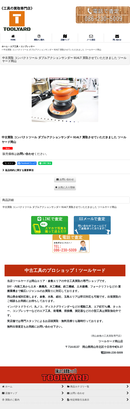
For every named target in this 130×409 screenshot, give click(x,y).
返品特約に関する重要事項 (18, 170)
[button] (65, 187)
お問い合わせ (25, 153)
